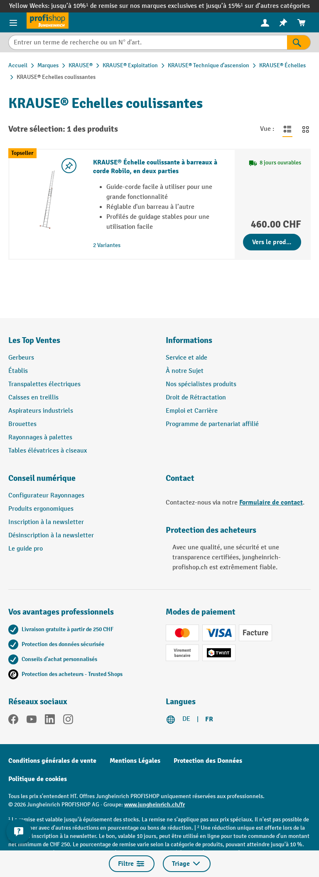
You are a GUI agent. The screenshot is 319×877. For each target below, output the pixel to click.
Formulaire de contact (271, 502)
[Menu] (13, 22)
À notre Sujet (185, 371)
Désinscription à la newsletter (51, 535)
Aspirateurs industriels (40, 411)
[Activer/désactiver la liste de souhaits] (68, 165)
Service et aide (186, 358)
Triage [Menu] (186, 864)
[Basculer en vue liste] (287, 129)
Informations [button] (189, 340)
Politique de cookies (37, 779)
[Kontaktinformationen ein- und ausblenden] (18, 831)
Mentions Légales (135, 761)
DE (186, 719)
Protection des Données (208, 761)
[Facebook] (13, 721)
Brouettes (22, 424)
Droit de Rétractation (196, 398)
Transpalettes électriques (44, 384)
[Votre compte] (265, 22)
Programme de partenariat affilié (212, 424)
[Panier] (301, 22)
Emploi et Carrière (192, 411)
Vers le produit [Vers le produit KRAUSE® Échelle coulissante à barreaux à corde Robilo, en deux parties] (273, 242)
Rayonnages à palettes (40, 437)
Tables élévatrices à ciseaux (47, 451)
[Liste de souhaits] (283, 22)
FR (209, 719)
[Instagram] (68, 721)
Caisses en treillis (33, 398)
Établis (18, 371)
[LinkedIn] (50, 721)
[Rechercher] (299, 42)
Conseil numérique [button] (42, 478)
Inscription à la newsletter (46, 522)
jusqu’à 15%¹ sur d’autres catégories (258, 6)
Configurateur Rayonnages (46, 496)
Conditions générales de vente (52, 761)
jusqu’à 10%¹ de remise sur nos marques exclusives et (128, 6)
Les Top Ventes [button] (34, 340)
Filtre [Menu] (131, 864)
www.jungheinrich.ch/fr (154, 804)
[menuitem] (265, 22)
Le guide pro (25, 549)
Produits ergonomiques (41, 509)
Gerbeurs (21, 358)
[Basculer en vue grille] (306, 129)
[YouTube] (32, 721)
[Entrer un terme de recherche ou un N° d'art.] (147, 42)
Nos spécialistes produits (201, 384)
